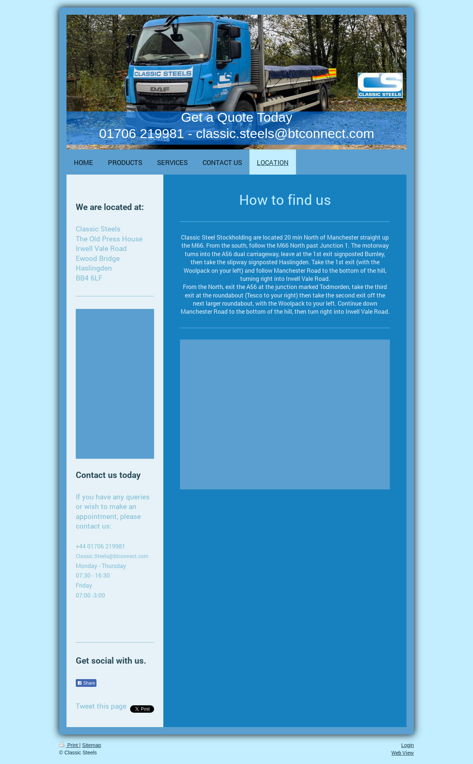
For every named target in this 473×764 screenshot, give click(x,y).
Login (407, 745)
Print (69, 745)
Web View (402, 752)
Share (86, 683)
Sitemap (91, 745)
